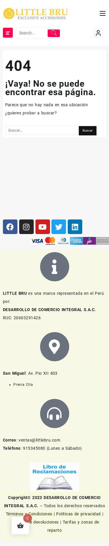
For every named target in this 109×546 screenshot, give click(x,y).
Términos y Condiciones (30, 514)
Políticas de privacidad (78, 514)
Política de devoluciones (35, 522)
